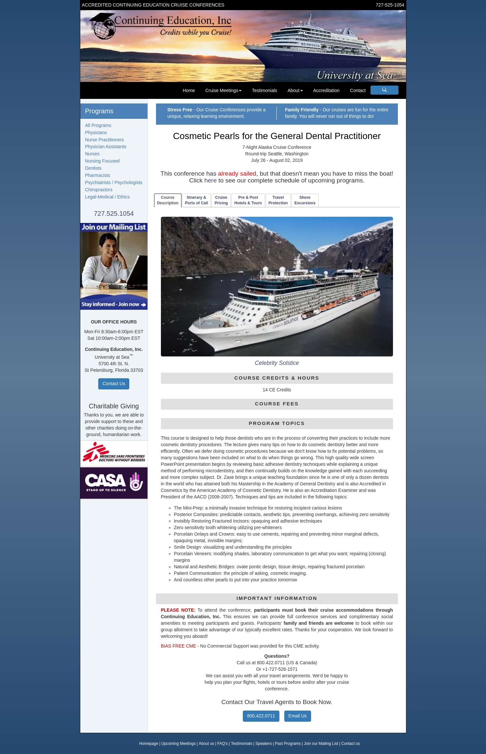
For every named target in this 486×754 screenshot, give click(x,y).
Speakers (264, 743)
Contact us (350, 743)
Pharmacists (97, 175)
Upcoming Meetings (178, 743)
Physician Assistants (106, 146)
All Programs (98, 125)
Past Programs (288, 743)
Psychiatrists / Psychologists (114, 182)
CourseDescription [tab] (168, 200)
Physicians (96, 132)
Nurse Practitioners (104, 139)
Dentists (93, 168)
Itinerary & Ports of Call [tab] (196, 200)
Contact (358, 90)
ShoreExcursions (305, 200)
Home (189, 90)
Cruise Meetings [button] (223, 90)
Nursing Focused (102, 161)
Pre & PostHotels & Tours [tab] (248, 200)
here (210, 180)
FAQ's (222, 743)
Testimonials (264, 90)
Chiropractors (99, 189)
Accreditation (326, 90)
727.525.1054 (114, 213)
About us (206, 743)
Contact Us (113, 383)
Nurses (92, 153)
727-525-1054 (390, 5)
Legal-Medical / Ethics (107, 196)
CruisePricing (221, 200)
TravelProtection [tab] (278, 200)
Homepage (148, 743)
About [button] (295, 90)
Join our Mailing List (321, 743)
